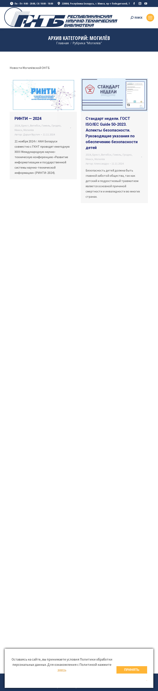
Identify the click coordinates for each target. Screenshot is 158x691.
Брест (25, 125)
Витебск (35, 125)
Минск (18, 130)
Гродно (56, 125)
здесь (61, 670)
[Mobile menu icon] (150, 18)
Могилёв (28, 130)
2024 (17, 125)
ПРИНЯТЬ (131, 669)
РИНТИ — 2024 (28, 118)
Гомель (46, 125)
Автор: (27, 134)
